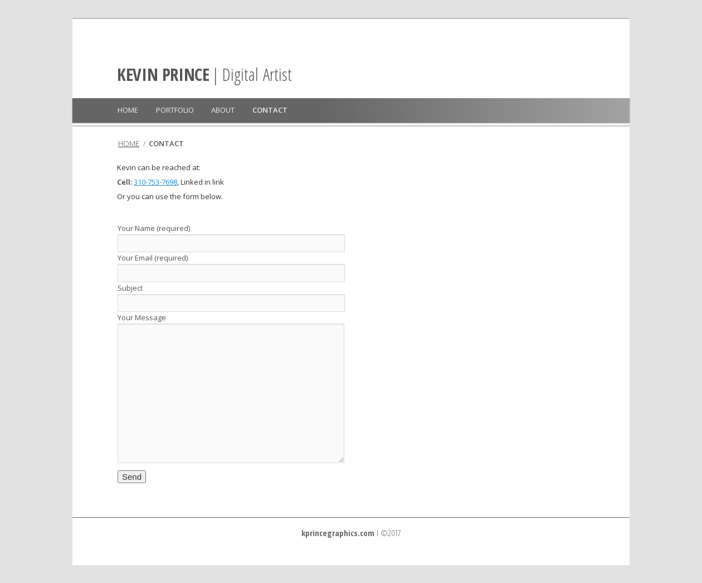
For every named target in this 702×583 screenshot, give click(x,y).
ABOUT (223, 110)
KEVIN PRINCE (163, 74)
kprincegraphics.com (337, 532)
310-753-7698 (155, 182)
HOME (128, 110)
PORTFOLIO (175, 110)
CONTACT (269, 110)
